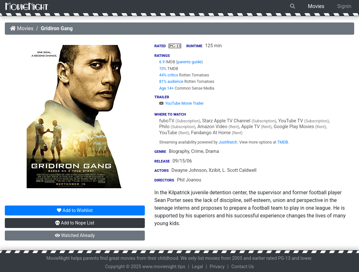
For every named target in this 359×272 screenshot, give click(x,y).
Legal (197, 266)
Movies (316, 6)
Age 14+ (166, 88)
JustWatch (228, 142)
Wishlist (74, 210)
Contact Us (242, 266)
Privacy (217, 266)
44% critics (168, 75)
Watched (75, 235)
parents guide (189, 62)
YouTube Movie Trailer (181, 103)
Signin (344, 6)
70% (163, 68)
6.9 (162, 62)
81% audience (171, 81)
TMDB (282, 142)
